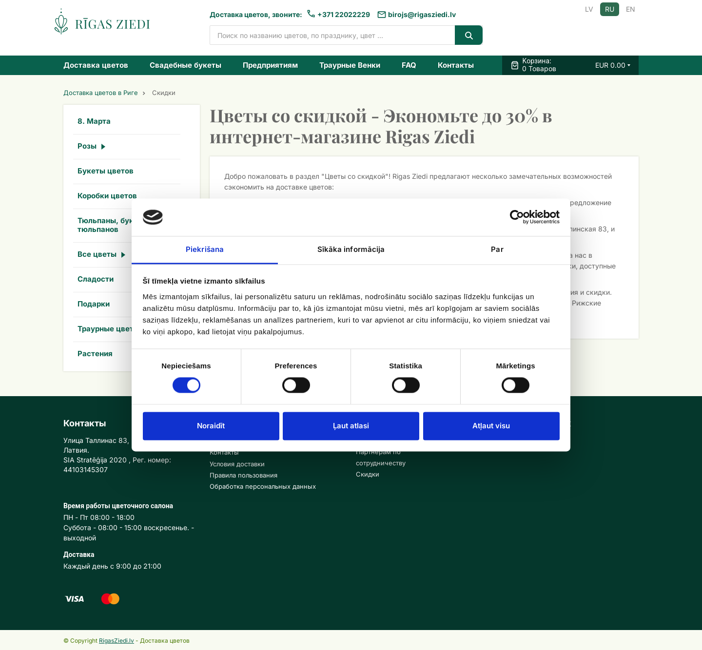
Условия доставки (237, 464)
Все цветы (97, 254)
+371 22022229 (343, 14)
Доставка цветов (95, 65)
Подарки (94, 303)
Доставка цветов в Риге (100, 93)
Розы (87, 146)
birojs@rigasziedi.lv (422, 14)
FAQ (409, 65)
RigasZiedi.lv (116, 640)
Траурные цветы (108, 328)
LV (589, 9)
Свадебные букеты (185, 65)
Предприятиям (270, 65)
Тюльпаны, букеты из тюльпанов (118, 225)
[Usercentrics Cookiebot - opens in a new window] (517, 217)
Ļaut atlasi (351, 425)
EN (630, 9)
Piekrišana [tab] (205, 249)
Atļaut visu (491, 425)
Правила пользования (243, 475)
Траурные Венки (349, 65)
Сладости (96, 279)
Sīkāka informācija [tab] (351, 249)
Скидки (367, 474)
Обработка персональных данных (263, 486)
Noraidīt (211, 425)
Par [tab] (497, 249)
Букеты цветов (106, 170)
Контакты (456, 65)
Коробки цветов (107, 195)
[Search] (469, 35)
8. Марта (94, 121)
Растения (95, 353)
